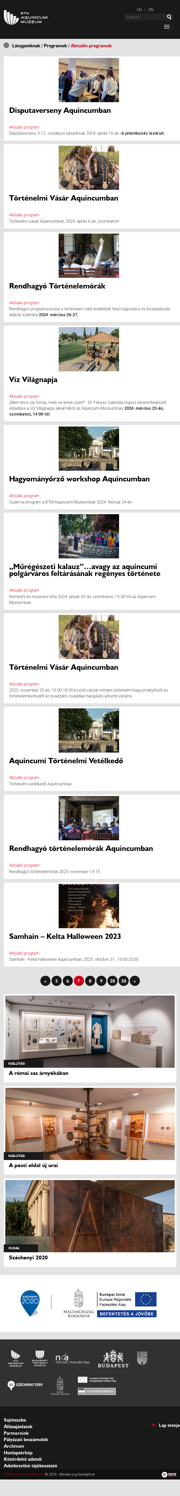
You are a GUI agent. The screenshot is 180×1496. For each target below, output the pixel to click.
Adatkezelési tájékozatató (30, 1466)
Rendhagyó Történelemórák (57, 286)
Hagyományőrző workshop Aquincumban (79, 478)
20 (112, 981)
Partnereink (16, 1433)
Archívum (14, 1446)
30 (123, 981)
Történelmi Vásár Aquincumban (63, 198)
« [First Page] (45, 981)
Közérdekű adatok (23, 1459)
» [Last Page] (135, 981)
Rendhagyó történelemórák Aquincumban (81, 848)
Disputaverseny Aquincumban (60, 110)
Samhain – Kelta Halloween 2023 (65, 936)
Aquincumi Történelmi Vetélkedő (66, 760)
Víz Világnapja (33, 379)
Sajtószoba (15, 1420)
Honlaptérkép (18, 1453)
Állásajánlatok (18, 1426)
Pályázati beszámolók (26, 1439)
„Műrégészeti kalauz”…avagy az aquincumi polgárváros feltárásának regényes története (84, 570)
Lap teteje (169, 1425)
